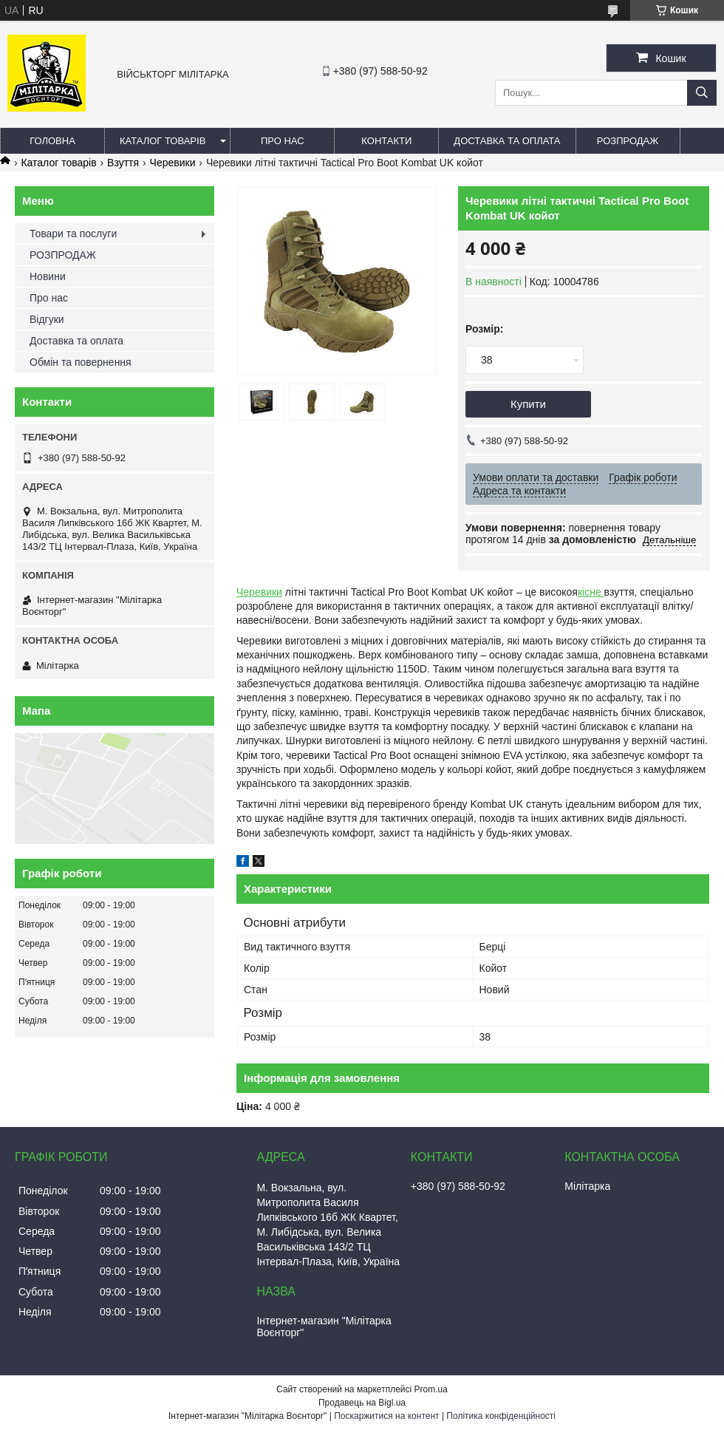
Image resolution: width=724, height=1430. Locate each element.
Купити (528, 404)
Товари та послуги (73, 233)
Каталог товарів (162, 140)
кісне (591, 592)
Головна (52, 140)
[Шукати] (702, 93)
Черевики (173, 162)
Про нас (282, 140)
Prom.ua (431, 1389)
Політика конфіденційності (501, 1416)
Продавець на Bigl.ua (362, 1402)
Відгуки (47, 319)
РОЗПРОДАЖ (627, 140)
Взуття (123, 162)
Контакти (386, 140)
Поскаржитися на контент (386, 1416)
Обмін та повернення (81, 362)
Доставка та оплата (507, 140)
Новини (48, 276)
